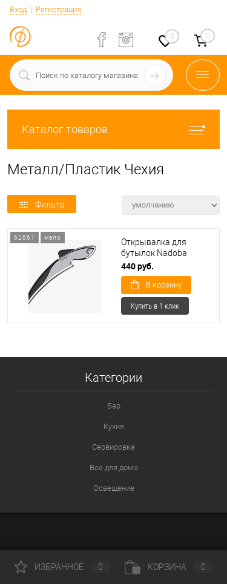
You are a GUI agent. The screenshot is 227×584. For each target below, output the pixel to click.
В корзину (156, 284)
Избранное (62, 567)
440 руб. (137, 266)
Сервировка (113, 446)
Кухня (114, 426)
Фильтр (42, 204)
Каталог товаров (113, 129)
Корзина (169, 567)
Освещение (113, 488)
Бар (113, 405)
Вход (18, 9)
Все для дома (114, 467)
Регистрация (58, 9)
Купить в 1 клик (155, 305)
